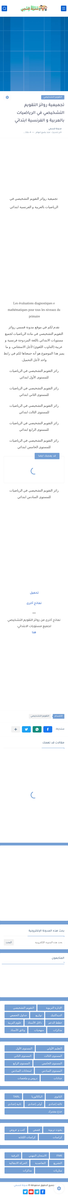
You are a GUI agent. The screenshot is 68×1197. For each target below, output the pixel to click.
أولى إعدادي (35, 1103)
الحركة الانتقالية (18, 1162)
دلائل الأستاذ (35, 1022)
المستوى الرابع (21, 1063)
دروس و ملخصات (27, 1078)
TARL (16, 1096)
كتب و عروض (17, 1129)
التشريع (57, 1162)
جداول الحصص (18, 1015)
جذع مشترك (55, 1111)
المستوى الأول (24, 1048)
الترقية (15, 1155)
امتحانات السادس (21, 1070)
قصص (36, 1129)
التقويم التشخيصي (53, 97)
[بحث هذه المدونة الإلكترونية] (39, 942)
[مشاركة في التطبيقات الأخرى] (15, 729)
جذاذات (58, 1078)
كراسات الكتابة (27, 1137)
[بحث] (4, 8)
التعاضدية (40, 1162)
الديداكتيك (56, 1015)
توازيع (39, 1015)
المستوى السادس (52, 1070)
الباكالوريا (37, 1096)
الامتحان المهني (38, 1155)
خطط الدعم (55, 1022)
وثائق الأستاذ (18, 1030)
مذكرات (57, 1030)
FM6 (59, 1155)
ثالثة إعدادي (55, 1103)
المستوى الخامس (52, 1063)
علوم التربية (14, 1022)
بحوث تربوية (55, 1129)
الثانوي (58, 1096)
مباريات (57, 1170)
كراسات (57, 1137)
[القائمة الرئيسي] (63, 8)
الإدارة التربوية (54, 1007)
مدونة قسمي (21, 1185)
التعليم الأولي (54, 1048)
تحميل (34, 593)
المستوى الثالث (53, 1055)
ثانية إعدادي (14, 1103)
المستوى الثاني (22, 1055)
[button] (47, 729)
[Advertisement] (34, 54)
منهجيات (39, 1030)
